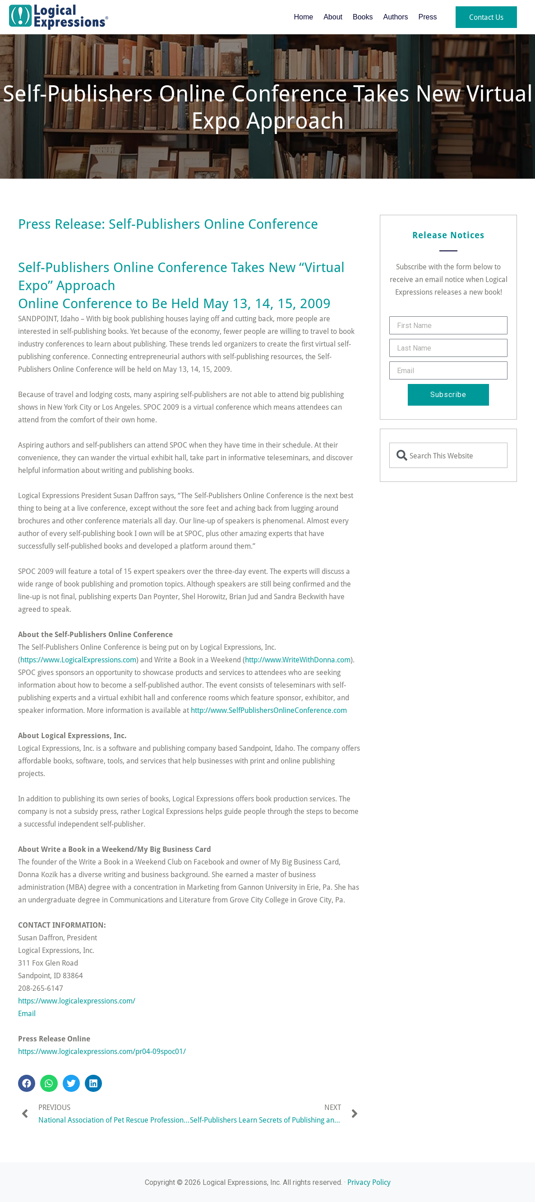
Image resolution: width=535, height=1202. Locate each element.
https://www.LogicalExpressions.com (78, 659)
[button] (26, 1083)
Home (303, 17)
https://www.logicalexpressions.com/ (76, 1000)
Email (27, 1013)
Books (363, 17)
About (332, 17)
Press (428, 17)
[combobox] (448, 455)
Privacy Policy (369, 1182)
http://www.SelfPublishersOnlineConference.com (269, 710)
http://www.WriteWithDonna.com (298, 659)
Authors (395, 17)
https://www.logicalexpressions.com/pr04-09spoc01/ (102, 1051)
